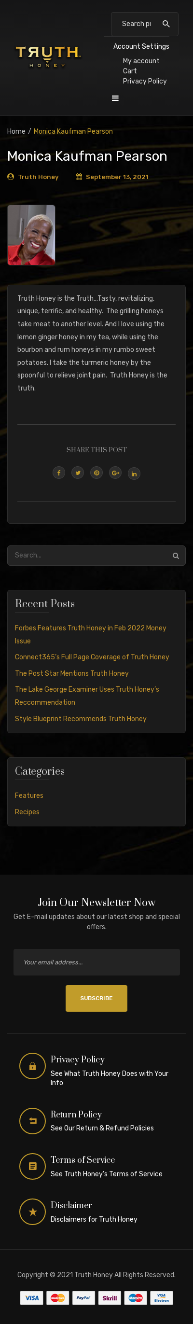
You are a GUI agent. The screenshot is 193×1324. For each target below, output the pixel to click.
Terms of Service (83, 1160)
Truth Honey (38, 177)
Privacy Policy (145, 81)
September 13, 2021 (117, 177)
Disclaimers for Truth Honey (94, 1219)
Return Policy (76, 1115)
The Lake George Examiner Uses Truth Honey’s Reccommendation (87, 696)
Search (166, 24)
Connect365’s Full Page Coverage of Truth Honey (92, 657)
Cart (130, 71)
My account (141, 61)
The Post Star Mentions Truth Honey (72, 673)
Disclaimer (71, 1205)
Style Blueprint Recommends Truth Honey (81, 719)
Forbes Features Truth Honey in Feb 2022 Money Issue (90, 634)
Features (29, 796)
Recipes (27, 812)
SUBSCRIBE (96, 998)
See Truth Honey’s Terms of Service (107, 1174)
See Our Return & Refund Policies (102, 1128)
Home (16, 131)
